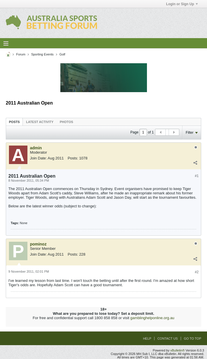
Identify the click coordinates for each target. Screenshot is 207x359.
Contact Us (167, 338)
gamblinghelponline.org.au (152, 318)
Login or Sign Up (182, 4)
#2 (197, 272)
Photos (66, 122)
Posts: (73, 158)
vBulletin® (177, 350)
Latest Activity (39, 122)
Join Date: (38, 158)
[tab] (14, 122)
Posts (14, 122)
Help (147, 338)
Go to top (192, 338)
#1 (197, 176)
